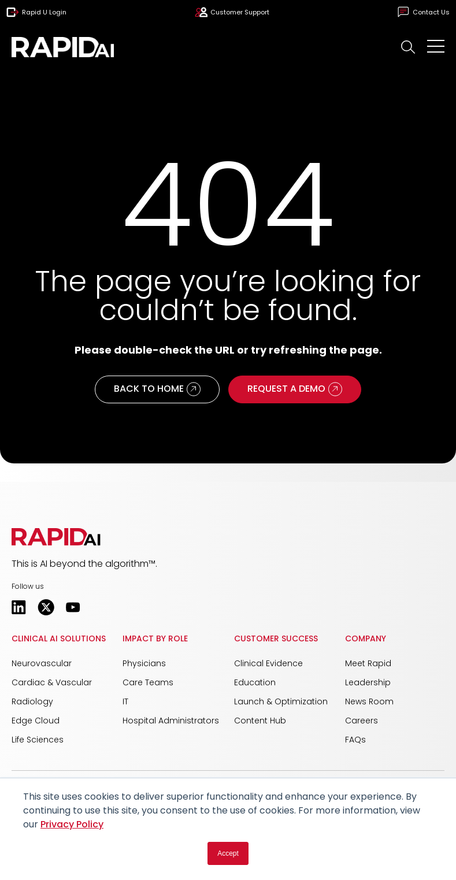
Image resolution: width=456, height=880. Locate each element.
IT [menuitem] (125, 701)
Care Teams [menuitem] (148, 682)
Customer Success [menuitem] (276, 638)
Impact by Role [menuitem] (155, 638)
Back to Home (157, 389)
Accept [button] (228, 853)
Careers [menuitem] (361, 720)
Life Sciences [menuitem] (38, 739)
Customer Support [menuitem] (232, 12)
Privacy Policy (71, 824)
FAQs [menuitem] (355, 739)
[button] (408, 47)
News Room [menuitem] (369, 701)
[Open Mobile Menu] (435, 47)
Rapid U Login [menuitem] (36, 12)
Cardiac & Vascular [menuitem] (52, 682)
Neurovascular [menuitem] (42, 663)
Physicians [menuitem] (144, 663)
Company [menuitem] (365, 638)
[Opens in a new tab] (19, 607)
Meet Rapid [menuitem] (368, 663)
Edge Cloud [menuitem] (36, 720)
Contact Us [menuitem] (423, 12)
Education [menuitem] (255, 682)
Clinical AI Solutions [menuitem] (59, 638)
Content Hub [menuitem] (260, 720)
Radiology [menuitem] (32, 701)
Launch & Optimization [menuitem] (281, 701)
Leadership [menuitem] (368, 682)
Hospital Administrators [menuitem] (171, 720)
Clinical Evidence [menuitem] (268, 663)
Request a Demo (294, 389)
